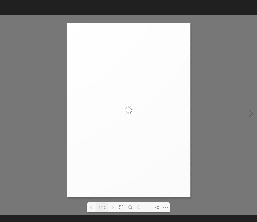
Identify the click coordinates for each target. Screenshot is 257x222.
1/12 (102, 207)
